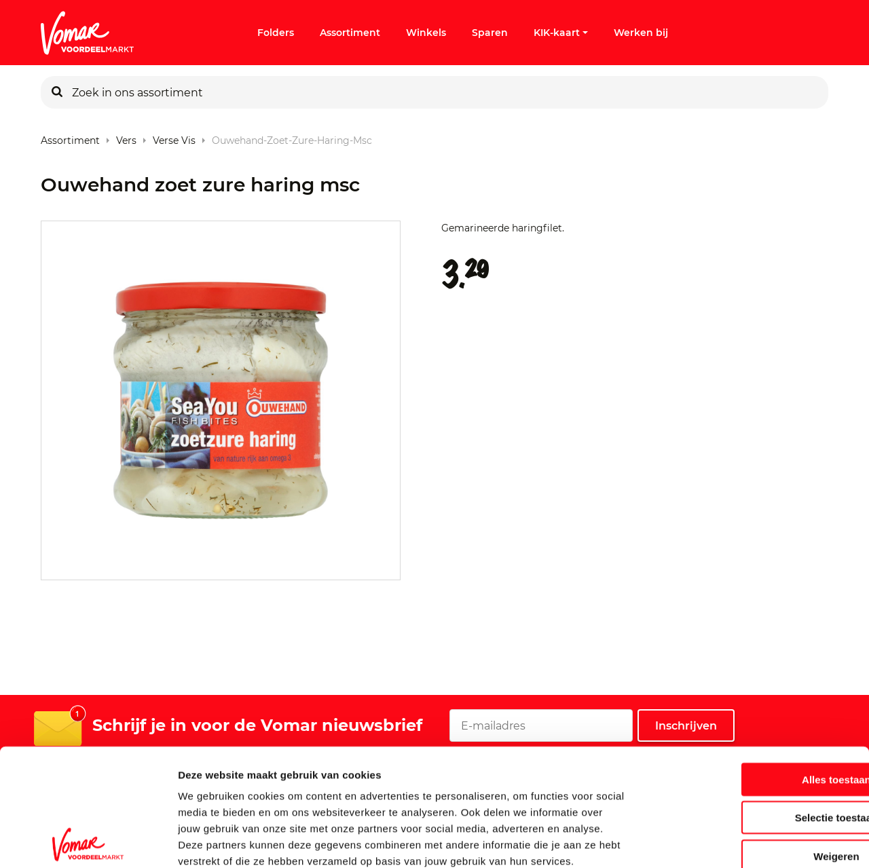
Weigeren (755, 781)
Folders (275, 32)
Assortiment (350, 32)
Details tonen (733, 841)
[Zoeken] (57, 92)
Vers (126, 137)
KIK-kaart (561, 32)
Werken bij (641, 32)
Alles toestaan (755, 705)
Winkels (426, 32)
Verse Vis (174, 137)
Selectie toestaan (756, 743)
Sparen (490, 32)
